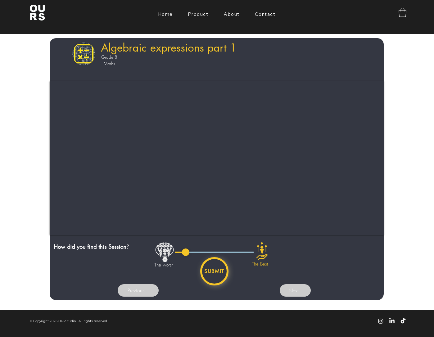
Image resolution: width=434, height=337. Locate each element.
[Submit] (214, 271)
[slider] (185, 252)
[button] (402, 12)
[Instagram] (380, 321)
